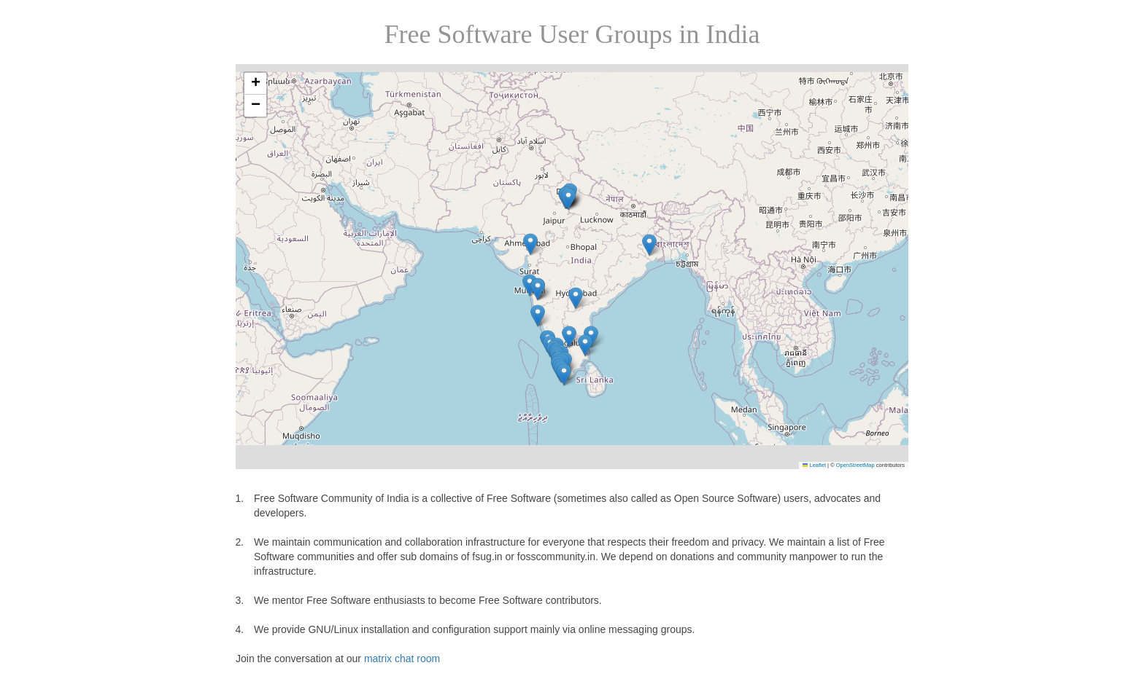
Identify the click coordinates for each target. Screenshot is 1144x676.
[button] (575, 298)
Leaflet (814, 465)
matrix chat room (402, 658)
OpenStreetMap (855, 465)
